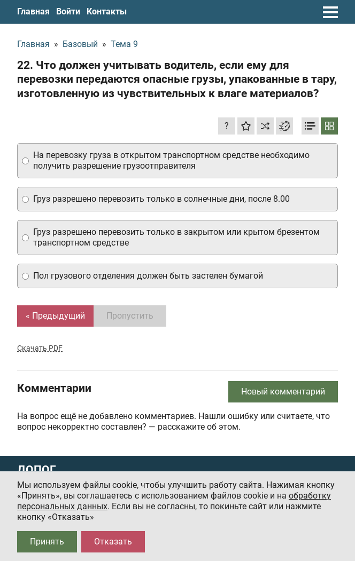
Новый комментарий (283, 391)
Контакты (107, 11)
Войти (68, 11)
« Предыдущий (55, 316)
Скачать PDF (40, 348)
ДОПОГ (36, 470)
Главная (33, 11)
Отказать (113, 541)
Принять (47, 541)
